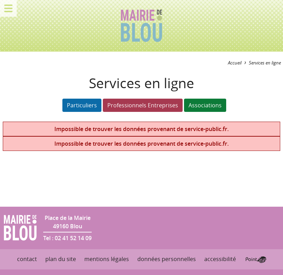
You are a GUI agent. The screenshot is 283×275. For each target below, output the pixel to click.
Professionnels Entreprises (142, 105)
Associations (205, 105)
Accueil (235, 63)
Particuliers (82, 105)
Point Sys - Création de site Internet (256, 259)
